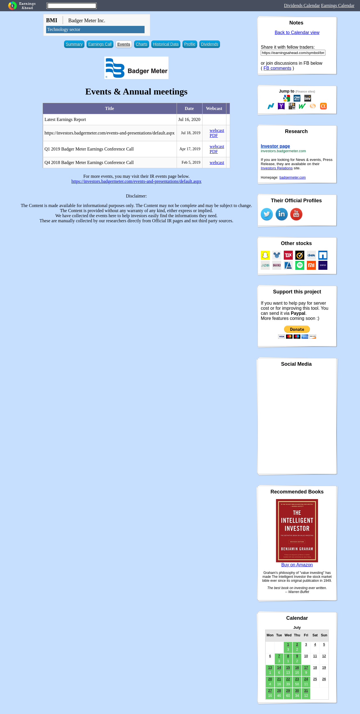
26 (324, 679)
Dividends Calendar (302, 5)
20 (270, 679)
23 (297, 679)
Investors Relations (276, 168)
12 (324, 656)
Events (123, 44)
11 (315, 656)
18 (315, 668)
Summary (74, 44)
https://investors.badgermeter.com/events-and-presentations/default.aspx (136, 181)
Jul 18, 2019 (191, 133)
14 (279, 668)
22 (288, 679)
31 (306, 691)
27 (270, 691)
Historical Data (166, 44)
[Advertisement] (136, 267)
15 (288, 668)
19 (324, 668)
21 (279, 679)
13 (270, 668)
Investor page (275, 146)
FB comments (277, 68)
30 (297, 691)
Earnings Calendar (337, 5)
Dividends (209, 44)
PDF (214, 135)
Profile (189, 44)
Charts (141, 44)
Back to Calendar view (297, 32)
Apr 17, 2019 (189, 149)
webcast (217, 130)
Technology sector (63, 29)
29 (288, 691)
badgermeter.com (293, 177)
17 (306, 668)
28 (279, 691)
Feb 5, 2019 (191, 162)
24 (306, 679)
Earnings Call (100, 44)
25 (315, 679)
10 (306, 656)
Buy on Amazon (297, 564)
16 (297, 668)
